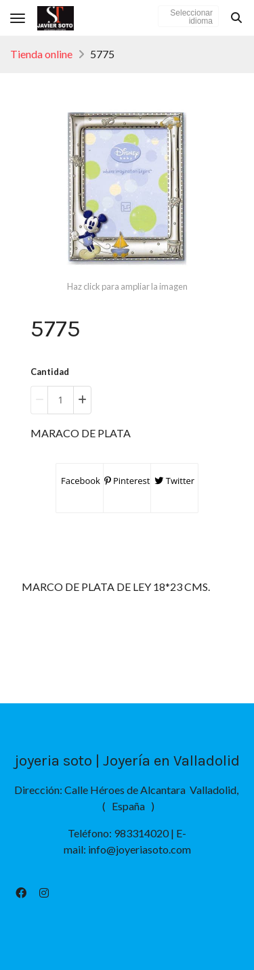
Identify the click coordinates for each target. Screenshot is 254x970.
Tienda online (41, 53)
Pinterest (127, 481)
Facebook (79, 481)
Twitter (174, 481)
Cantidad (49, 371)
